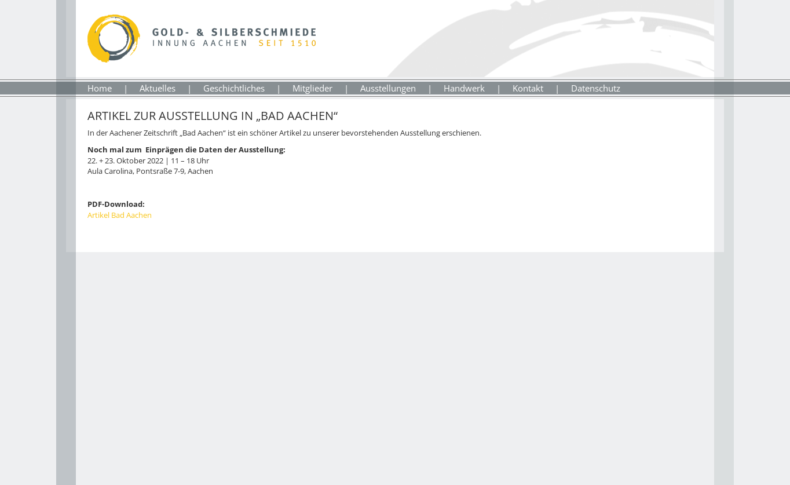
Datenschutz (595, 88)
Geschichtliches (234, 88)
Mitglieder (312, 88)
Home (99, 88)
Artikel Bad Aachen (119, 215)
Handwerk (464, 88)
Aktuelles (157, 88)
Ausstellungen (388, 88)
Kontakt (528, 88)
